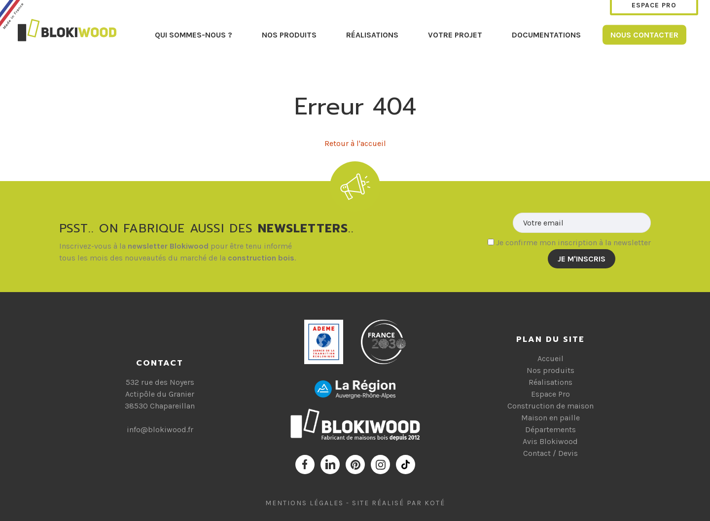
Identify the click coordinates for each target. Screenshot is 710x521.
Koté (435, 503)
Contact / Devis (550, 453)
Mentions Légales (304, 503)
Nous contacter (644, 34)
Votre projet (455, 34)
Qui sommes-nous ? (193, 34)
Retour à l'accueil (355, 143)
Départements (550, 429)
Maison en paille (550, 417)
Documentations (546, 34)
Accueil (550, 358)
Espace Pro (550, 394)
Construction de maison (550, 405)
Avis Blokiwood (550, 441)
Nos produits (289, 34)
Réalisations (372, 34)
